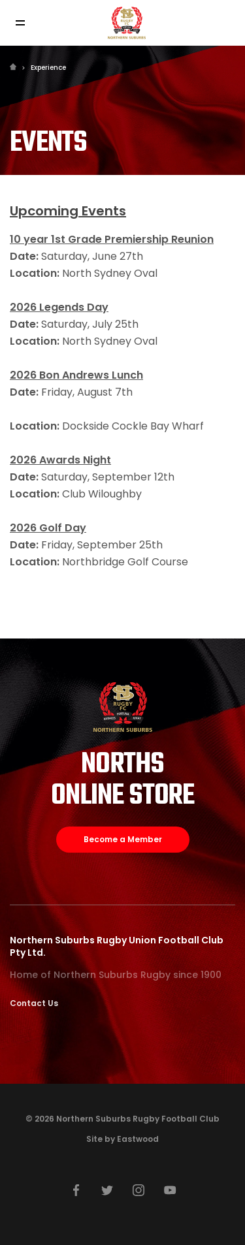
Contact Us (34, 1003)
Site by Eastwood (122, 1138)
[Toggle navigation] (20, 23)
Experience (48, 67)
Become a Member (123, 839)
